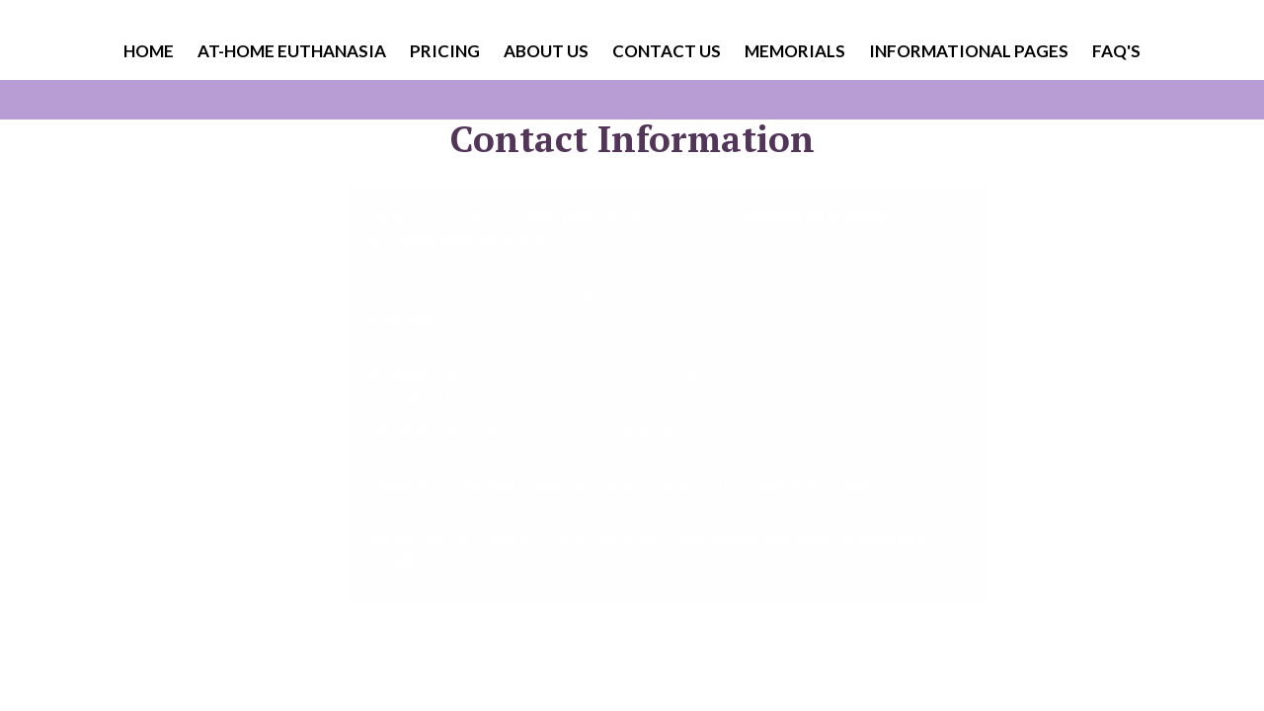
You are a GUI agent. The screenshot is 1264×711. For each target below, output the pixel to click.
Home (148, 50)
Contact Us (666, 50)
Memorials (795, 50)
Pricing (445, 50)
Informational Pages (968, 50)
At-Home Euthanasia (292, 50)
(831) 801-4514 (584, 215)
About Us (546, 50)
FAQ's (1116, 50)
